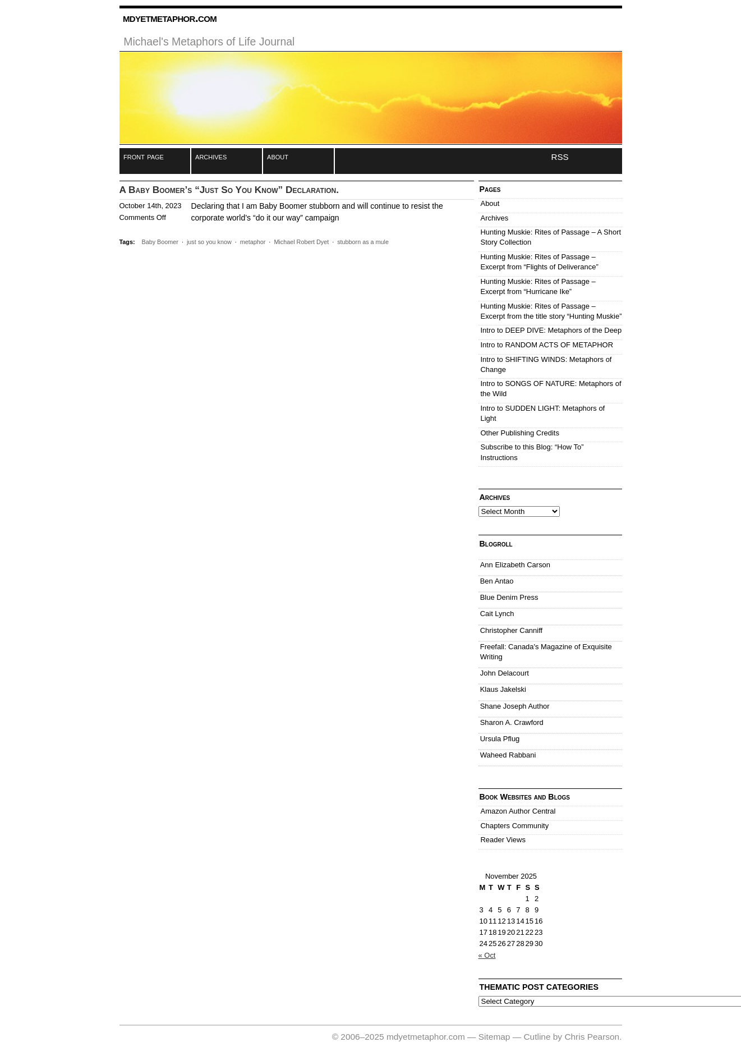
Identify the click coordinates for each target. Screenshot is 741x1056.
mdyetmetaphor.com (170, 18)
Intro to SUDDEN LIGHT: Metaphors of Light (543, 413)
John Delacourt (504, 673)
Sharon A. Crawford (512, 722)
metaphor (253, 241)
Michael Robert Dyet (301, 241)
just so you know (209, 241)
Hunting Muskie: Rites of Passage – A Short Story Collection (551, 237)
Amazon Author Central (518, 811)
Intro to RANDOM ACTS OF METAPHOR (547, 345)
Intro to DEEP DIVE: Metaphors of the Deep (551, 330)
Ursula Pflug (500, 738)
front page (143, 156)
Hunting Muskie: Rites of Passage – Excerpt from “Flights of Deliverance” (540, 261)
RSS (560, 157)
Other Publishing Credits (520, 433)
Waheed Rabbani (508, 755)
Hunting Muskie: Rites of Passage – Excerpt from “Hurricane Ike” (538, 286)
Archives (495, 218)
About (490, 203)
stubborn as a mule (363, 241)
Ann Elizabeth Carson (515, 565)
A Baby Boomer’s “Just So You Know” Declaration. (229, 189)
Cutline (536, 1036)
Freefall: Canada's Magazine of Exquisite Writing (546, 651)
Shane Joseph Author (515, 706)
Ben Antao (497, 581)
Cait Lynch (497, 613)
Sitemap (494, 1036)
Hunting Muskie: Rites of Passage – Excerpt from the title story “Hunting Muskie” (551, 311)
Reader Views (503, 839)
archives (211, 156)
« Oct (487, 955)
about (277, 156)
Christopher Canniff (511, 630)
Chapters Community (515, 825)
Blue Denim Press (509, 597)
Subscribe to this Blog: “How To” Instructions (532, 452)
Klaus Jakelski (503, 689)
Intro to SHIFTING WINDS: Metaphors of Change (546, 364)
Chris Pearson (591, 1036)
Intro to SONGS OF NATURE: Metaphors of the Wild (551, 388)
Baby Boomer (160, 241)
